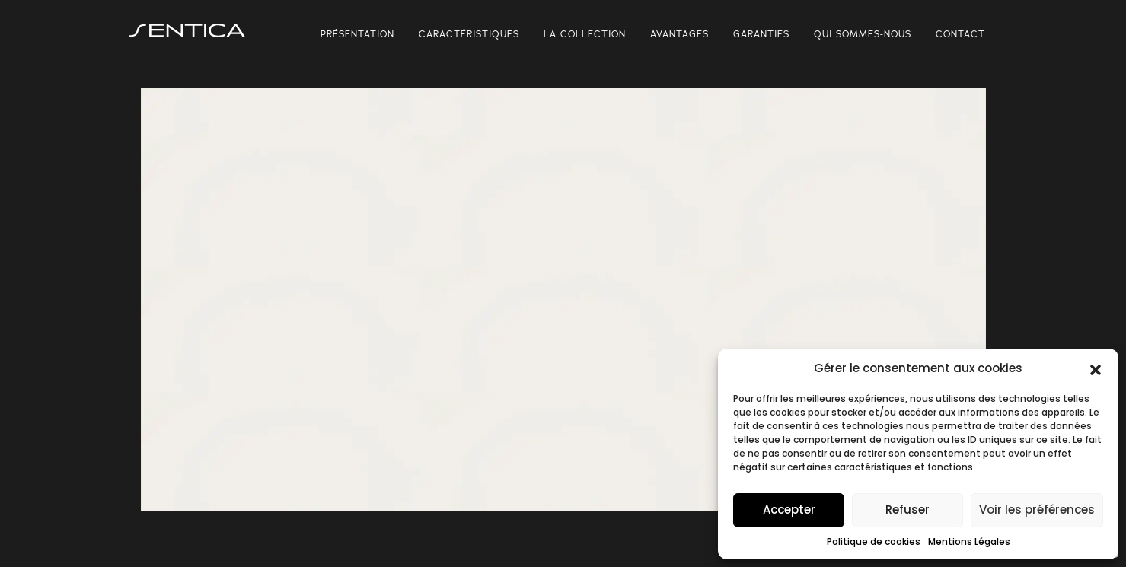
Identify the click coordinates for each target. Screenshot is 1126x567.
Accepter (789, 510)
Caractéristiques (469, 33)
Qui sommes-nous (862, 33)
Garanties (761, 33)
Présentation (357, 33)
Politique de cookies (873, 541)
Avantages (679, 33)
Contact (960, 33)
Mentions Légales (969, 541)
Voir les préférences (1037, 510)
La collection (585, 33)
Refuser (907, 510)
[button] (1095, 368)
